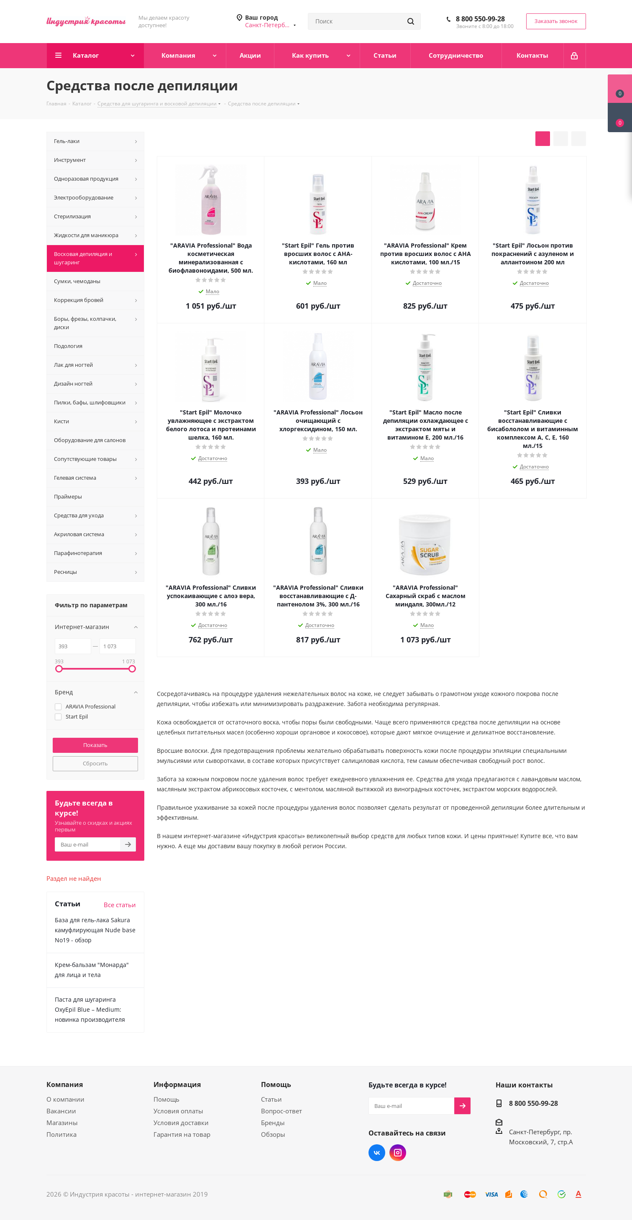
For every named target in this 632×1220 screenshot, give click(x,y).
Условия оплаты (178, 1111)
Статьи (271, 1099)
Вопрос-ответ (281, 1111)
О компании (65, 1099)
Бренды (273, 1122)
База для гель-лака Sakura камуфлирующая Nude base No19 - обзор (95, 930)
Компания (64, 1084)
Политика (61, 1134)
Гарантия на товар (182, 1134)
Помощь (166, 1099)
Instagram (397, 1152)
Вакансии (61, 1111)
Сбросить (95, 763)
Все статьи (120, 904)
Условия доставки (181, 1122)
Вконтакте (376, 1152)
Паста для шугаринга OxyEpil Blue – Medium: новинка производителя (90, 1009)
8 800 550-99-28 (480, 18)
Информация (177, 1084)
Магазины (62, 1122)
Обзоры (273, 1134)
